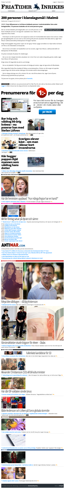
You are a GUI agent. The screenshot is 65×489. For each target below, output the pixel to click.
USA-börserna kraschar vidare (13, 234)
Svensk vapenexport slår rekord (13, 241)
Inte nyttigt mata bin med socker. (11, 432)
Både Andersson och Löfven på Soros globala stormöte (25, 410)
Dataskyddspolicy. (33, 485)
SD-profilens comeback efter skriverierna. (14, 356)
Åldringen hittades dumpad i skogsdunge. (14, 133)
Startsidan (11, 11)
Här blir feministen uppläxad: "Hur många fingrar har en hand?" (29, 198)
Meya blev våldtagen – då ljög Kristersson (19, 301)
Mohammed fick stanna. (9, 304)
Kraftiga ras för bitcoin (11, 225)
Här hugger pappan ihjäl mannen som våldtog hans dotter (10, 162)
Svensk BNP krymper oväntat (13, 230)
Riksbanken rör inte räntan (12, 227)
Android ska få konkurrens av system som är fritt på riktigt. (19, 448)
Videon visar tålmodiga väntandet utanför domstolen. (17, 171)
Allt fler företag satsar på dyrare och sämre (19, 219)
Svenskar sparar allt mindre (12, 231)
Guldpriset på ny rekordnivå (12, 224)
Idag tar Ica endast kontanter (13, 233)
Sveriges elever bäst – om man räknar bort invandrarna (29, 143)
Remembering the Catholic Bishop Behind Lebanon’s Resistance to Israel (22, 258)
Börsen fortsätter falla (11, 239)
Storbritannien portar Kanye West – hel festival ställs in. (17, 465)
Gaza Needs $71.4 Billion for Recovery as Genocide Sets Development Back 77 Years (25, 251)
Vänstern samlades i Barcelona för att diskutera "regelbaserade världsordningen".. (25, 413)
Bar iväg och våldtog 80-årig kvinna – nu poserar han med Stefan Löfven (12, 124)
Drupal (61, 485)
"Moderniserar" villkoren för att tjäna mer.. (14, 222)
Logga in (3, 86)
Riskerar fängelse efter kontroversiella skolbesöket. (16, 345)
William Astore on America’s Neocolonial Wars (15, 254)
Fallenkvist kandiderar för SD (38, 353)
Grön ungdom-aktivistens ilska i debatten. (14, 201)
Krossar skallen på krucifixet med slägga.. (14, 394)
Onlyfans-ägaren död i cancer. (10, 481)
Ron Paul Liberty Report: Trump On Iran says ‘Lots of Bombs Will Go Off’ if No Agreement (27, 253)
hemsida (29, 78)
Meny (53, 11)
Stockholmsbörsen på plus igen (13, 238)
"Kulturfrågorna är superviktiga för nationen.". (15, 375)
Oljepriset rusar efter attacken (13, 228)
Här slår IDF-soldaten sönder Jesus (16, 391)
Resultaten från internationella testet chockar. (15, 150)
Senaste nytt (33, 11)
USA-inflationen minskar (11, 236)
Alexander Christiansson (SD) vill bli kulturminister (23, 372)
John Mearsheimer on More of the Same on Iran (15, 256)
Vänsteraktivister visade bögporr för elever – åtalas (23, 342)
